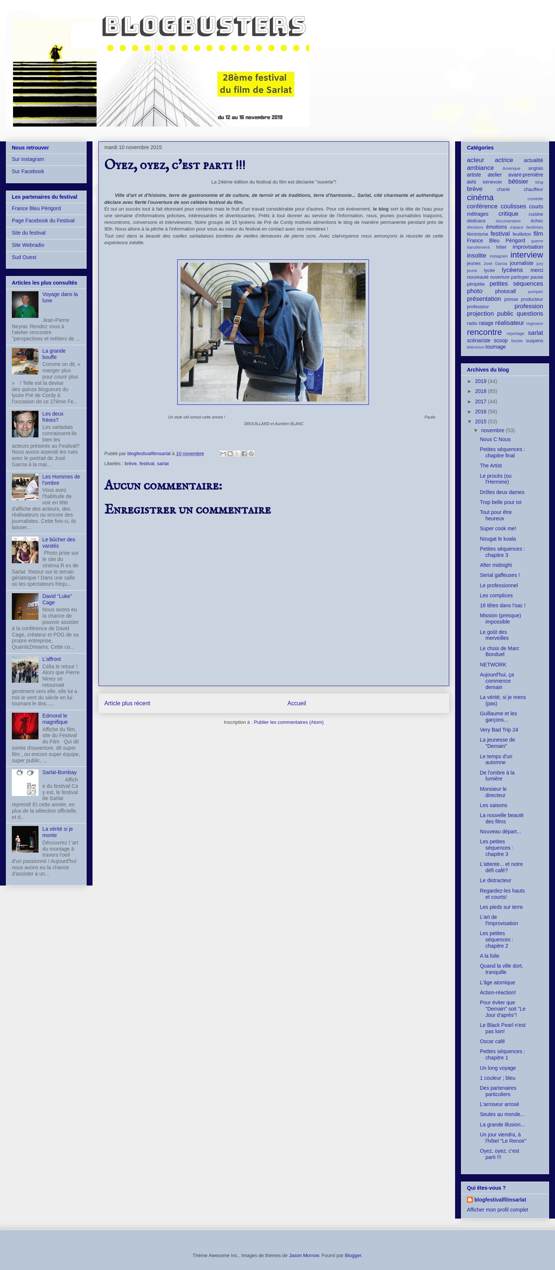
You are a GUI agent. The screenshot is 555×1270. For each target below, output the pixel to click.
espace (517, 227)
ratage (486, 323)
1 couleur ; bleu (497, 1078)
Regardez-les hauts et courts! (502, 894)
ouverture (499, 277)
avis (471, 182)
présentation (484, 298)
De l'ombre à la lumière (497, 776)
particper (520, 277)
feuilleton (521, 234)
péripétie (476, 284)
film (538, 233)
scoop (501, 340)
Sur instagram (28, 159)
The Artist (491, 465)
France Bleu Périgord (36, 208)
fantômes (534, 227)
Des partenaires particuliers (498, 1091)
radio (472, 323)
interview (527, 254)
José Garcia (495, 263)
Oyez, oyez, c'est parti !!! (499, 1154)
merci (537, 270)
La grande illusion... (502, 1125)
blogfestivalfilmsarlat (500, 1200)
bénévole (492, 182)
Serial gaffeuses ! (500, 575)
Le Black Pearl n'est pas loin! (502, 1028)
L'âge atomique (497, 982)
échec (537, 221)
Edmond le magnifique (55, 719)
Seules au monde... (502, 1114)
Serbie (517, 341)
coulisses (513, 206)
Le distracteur (495, 880)
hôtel (501, 247)
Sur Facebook (28, 171)
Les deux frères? (53, 417)
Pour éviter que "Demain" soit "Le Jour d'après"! (502, 1008)
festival (146, 463)
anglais (535, 168)
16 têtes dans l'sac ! (502, 605)
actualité (533, 160)
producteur (532, 299)
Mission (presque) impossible (500, 618)
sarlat (163, 463)
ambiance (480, 167)
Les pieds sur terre (501, 907)
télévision (475, 347)
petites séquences (516, 283)
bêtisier (518, 181)
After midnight (496, 565)
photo (474, 291)
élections (475, 227)
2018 (481, 391)
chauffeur (533, 189)
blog (539, 182)
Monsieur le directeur (493, 792)
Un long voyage (498, 1068)
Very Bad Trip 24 (499, 730)
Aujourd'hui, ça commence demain (497, 681)
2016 (481, 411)
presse (511, 299)
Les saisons (493, 805)
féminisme (477, 234)
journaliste (522, 263)
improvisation (528, 247)
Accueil (296, 703)
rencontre (484, 332)
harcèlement (478, 247)
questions (530, 313)
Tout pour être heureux (496, 515)
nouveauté (478, 277)
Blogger (353, 1255)
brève (131, 463)
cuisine (536, 214)
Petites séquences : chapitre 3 (502, 552)
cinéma (480, 197)
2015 (481, 421)
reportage (515, 333)
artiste (474, 175)
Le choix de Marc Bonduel (499, 651)
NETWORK (493, 665)
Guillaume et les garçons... (498, 716)
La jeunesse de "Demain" (497, 743)
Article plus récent (127, 703)
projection (480, 313)
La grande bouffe (54, 354)
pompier (535, 291)
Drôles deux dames (502, 492)
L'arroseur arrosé (499, 1104)
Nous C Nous (495, 439)
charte (503, 189)
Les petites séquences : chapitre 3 (497, 848)
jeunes (474, 263)
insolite (476, 255)
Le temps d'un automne (496, 759)
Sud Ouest (24, 257)
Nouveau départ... (500, 831)
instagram (499, 256)
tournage (495, 347)
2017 (481, 401)
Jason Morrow (304, 1255)
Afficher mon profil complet (497, 1210)
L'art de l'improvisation (499, 920)
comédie (535, 198)
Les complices (496, 595)
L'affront (52, 659)
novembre (493, 430)
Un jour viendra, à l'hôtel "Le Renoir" (503, 1138)
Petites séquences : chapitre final (502, 452)
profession (529, 306)
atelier (495, 175)
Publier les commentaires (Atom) (289, 722)
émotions (496, 227)
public (505, 313)
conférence (482, 206)
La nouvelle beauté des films (502, 818)
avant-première (525, 175)
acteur (475, 160)
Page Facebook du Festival (43, 221)
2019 (481, 381)
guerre (537, 241)
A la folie (490, 956)
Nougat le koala (498, 539)
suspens (534, 340)
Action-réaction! (498, 992)
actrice (504, 160)
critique (508, 213)
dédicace (476, 221)
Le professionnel (499, 585)
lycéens (512, 269)
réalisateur (509, 322)
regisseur (534, 323)
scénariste (479, 340)
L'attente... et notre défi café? (501, 867)
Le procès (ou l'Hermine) (496, 479)
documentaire (508, 221)
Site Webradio (28, 245)
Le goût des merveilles (494, 635)
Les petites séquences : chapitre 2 (497, 939)
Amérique (511, 168)
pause (537, 277)
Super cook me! (498, 528)
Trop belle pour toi (500, 502)
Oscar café (492, 1041)
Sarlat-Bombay (60, 772)
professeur (478, 306)
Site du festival (29, 233)
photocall (505, 291)
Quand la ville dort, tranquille (501, 969)
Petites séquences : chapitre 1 (502, 1054)
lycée (489, 270)
